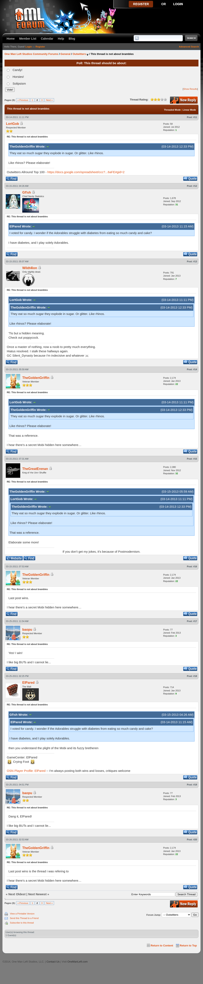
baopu (27, 629)
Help (61, 38)
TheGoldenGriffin (36, 378)
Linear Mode (189, 110)
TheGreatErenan (35, 469)
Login (28, 46)
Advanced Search (189, 46)
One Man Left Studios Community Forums (31, 54)
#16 (195, 566)
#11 (195, 117)
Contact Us (52, 961)
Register (40, 46)
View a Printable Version (22, 913)
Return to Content (162, 945)
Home (11, 38)
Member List (27, 38)
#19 (195, 784)
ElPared (28, 682)
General (65, 54)
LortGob (12, 123)
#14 (195, 369)
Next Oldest (17, 894)
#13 (195, 261)
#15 (195, 459)
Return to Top (188, 945)
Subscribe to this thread (22, 922)
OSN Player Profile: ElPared (26, 770)
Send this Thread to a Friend (24, 918)
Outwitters (79, 54)
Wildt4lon (29, 268)
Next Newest (37, 894)
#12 (195, 186)
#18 (195, 676)
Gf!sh (26, 192)
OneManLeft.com (77, 961)
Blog (72, 38)
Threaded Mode (172, 110)
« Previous (23, 100)
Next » (49, 100)
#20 (195, 839)
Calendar (47, 38)
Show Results (190, 89)
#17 (195, 621)
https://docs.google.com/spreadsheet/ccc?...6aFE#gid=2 (86, 172)
